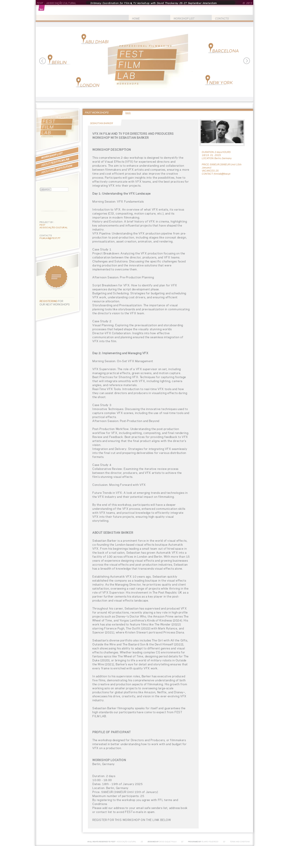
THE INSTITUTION (56, 169)
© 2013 (247, 3)
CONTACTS (222, 18)
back (128, 112)
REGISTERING (49, 301)
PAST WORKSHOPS (97, 112)
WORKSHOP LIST (184, 18)
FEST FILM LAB (55, 162)
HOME (136, 18)
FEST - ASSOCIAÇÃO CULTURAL (56, 3)
